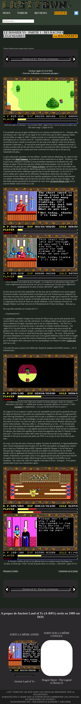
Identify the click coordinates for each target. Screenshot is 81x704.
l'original (18, 407)
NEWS (6, 13)
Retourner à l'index (10, 571)
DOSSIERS (60, 13)
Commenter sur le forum (68, 571)
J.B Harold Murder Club (59, 181)
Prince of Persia (38, 166)
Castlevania (71, 340)
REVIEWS (41, 13)
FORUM (22, 13)
